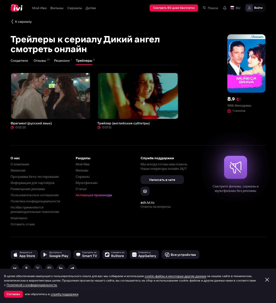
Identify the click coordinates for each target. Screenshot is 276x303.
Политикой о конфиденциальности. (32, 285)
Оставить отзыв (23, 224)
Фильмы (82, 170)
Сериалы (83, 176)
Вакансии (18, 170)
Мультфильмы (86, 183)
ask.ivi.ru (147, 202)
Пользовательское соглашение (35, 195)
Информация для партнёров (32, 183)
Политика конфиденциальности (35, 201)
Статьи (81, 189)
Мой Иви (82, 164)
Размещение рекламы (28, 189)
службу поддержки (64, 294)
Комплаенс (19, 218)
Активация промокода (94, 195)
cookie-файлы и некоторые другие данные (175, 276)
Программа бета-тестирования (35, 176)
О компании (20, 164)
